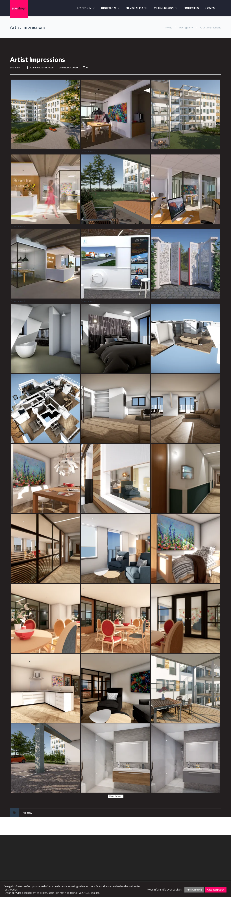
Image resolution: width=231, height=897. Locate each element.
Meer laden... (115, 796)
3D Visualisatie (136, 8)
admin (16, 67)
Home (168, 27)
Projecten (191, 8)
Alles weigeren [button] (194, 889)
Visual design (164, 8)
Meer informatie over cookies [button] (164, 889)
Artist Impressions (37, 59)
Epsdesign (84, 8)
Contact (211, 8)
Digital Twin (110, 8)
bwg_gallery (186, 27)
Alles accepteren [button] (215, 889)
